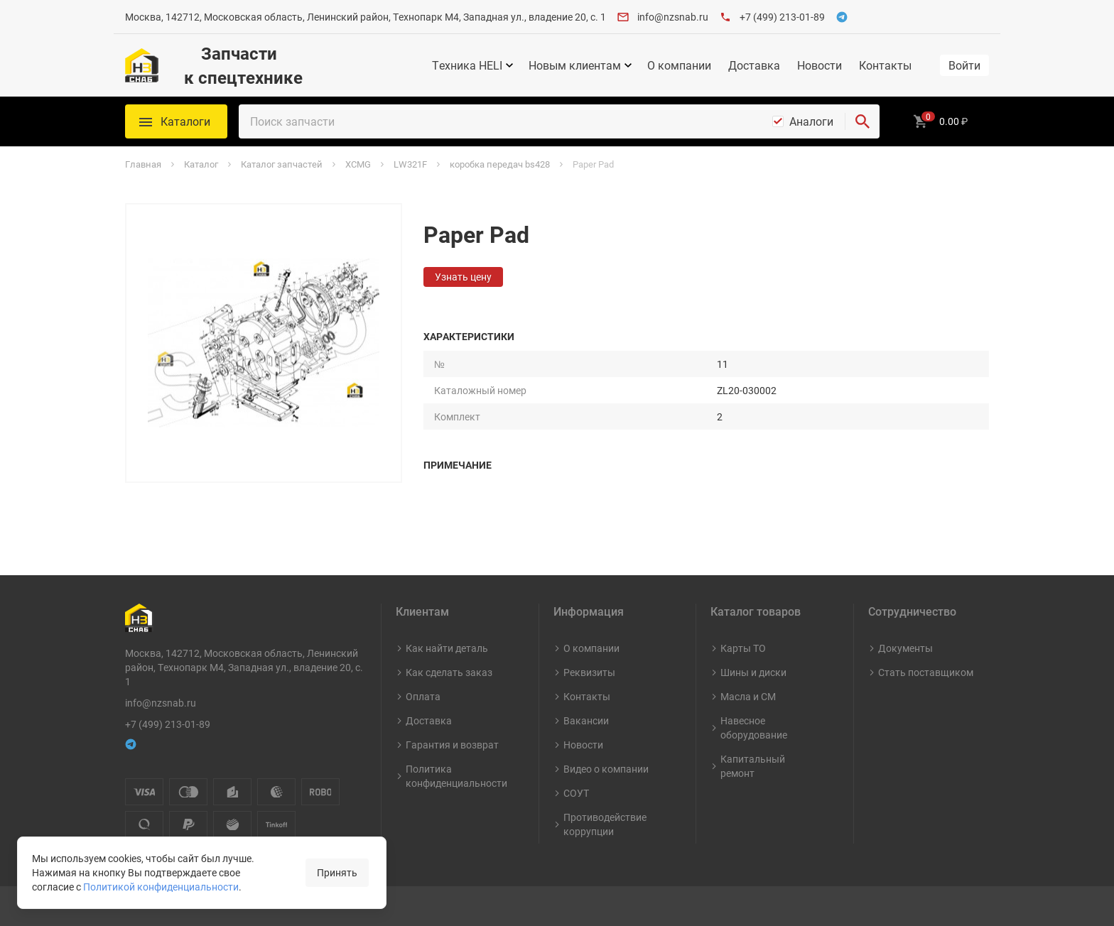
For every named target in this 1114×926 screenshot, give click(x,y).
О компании (679, 65)
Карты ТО (743, 648)
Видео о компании (606, 768)
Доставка (754, 65)
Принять (337, 872)
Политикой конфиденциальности (161, 886)
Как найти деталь (447, 648)
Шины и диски (753, 672)
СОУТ (576, 793)
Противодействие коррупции (605, 824)
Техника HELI (467, 65)
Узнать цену (463, 276)
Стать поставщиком (925, 672)
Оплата (423, 696)
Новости (819, 65)
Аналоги (811, 121)
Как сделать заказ (449, 672)
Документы (905, 648)
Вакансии (586, 720)
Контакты (885, 65)
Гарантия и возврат (452, 744)
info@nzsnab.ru (672, 16)
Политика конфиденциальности (456, 776)
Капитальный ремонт (752, 766)
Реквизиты (589, 672)
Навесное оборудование (753, 727)
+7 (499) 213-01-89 (782, 16)
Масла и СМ (748, 696)
